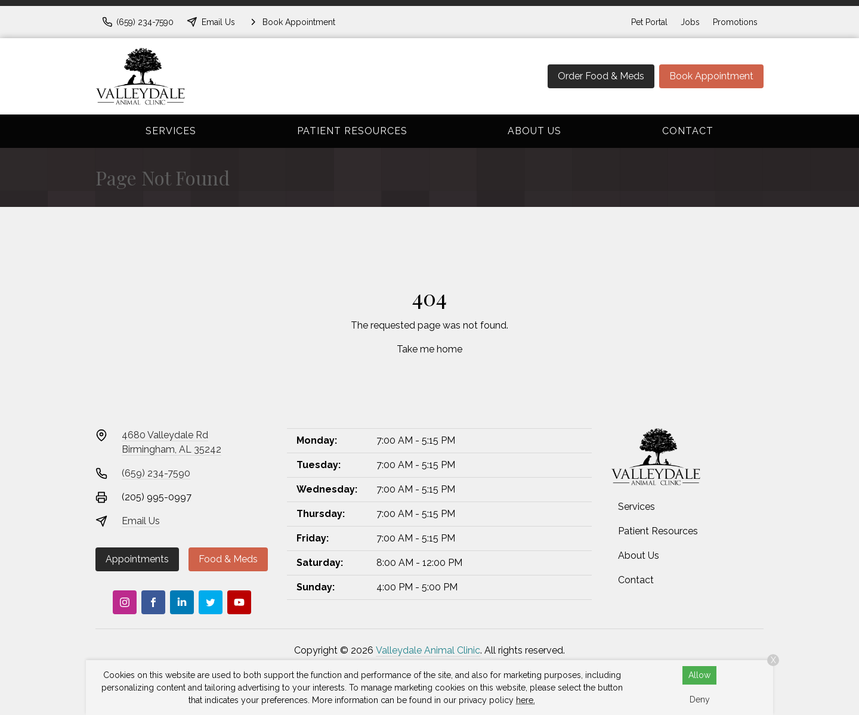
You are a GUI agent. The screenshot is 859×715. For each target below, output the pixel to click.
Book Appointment (711, 76)
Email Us (141, 521)
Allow (699, 675)
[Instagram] (125, 602)
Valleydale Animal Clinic (428, 650)
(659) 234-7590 (156, 473)
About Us (534, 131)
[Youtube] (239, 602)
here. (525, 700)
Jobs (690, 22)
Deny (700, 699)
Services (171, 131)
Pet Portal (649, 22)
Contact (687, 131)
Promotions (735, 22)
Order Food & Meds (601, 76)
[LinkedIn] (182, 602)
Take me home (429, 349)
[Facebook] (153, 602)
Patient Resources (352, 131)
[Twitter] (211, 602)
